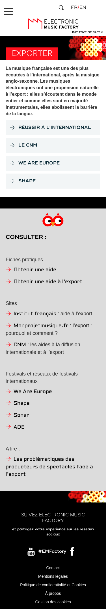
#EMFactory (52, 551)
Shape (22, 403)
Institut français (35, 314)
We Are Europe (33, 391)
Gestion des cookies (53, 602)
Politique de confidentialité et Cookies (53, 585)
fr (74, 7)
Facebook (72, 553)
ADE (19, 427)
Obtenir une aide (35, 270)
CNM (20, 345)
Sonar (21, 415)
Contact (53, 568)
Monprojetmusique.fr (41, 326)
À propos (53, 593)
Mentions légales (53, 576)
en (82, 7)
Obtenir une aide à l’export (48, 282)
